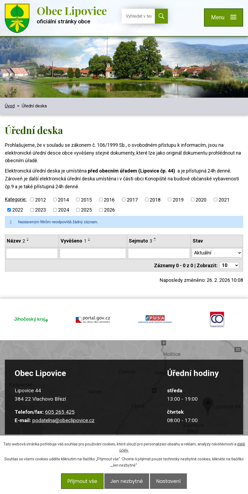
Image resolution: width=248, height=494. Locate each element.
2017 (132, 199)
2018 (155, 199)
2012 (40, 199)
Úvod (10, 106)
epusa (155, 316)
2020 (201, 199)
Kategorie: (16, 199)
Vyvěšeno (73, 241)
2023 (40, 210)
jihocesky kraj (31, 316)
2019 (178, 199)
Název (16, 241)
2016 (109, 199)
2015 (86, 199)
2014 (63, 199)
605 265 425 (60, 404)
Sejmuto (140, 241)
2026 (109, 210)
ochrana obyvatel (217, 316)
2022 (17, 210)
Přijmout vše (80, 482)
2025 (86, 210)
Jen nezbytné (127, 482)
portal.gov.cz (93, 316)
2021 (224, 199)
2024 (63, 210)
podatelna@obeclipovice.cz (63, 413)
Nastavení (171, 482)
